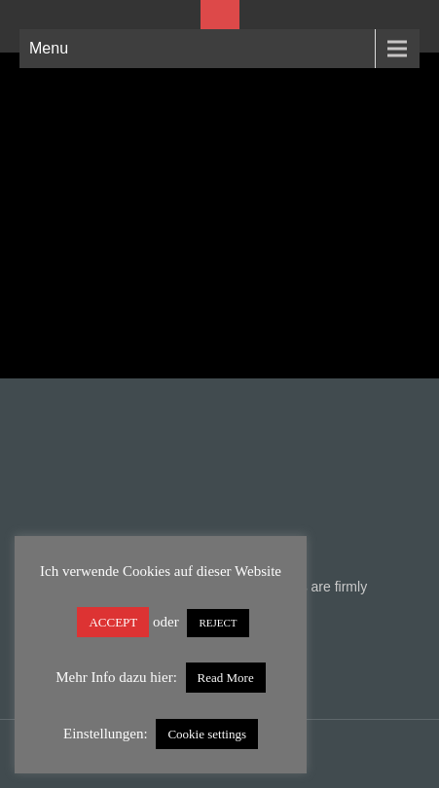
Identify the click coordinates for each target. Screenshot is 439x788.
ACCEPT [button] (113, 622)
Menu (48, 48)
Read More (226, 677)
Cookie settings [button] (206, 734)
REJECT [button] (218, 622)
